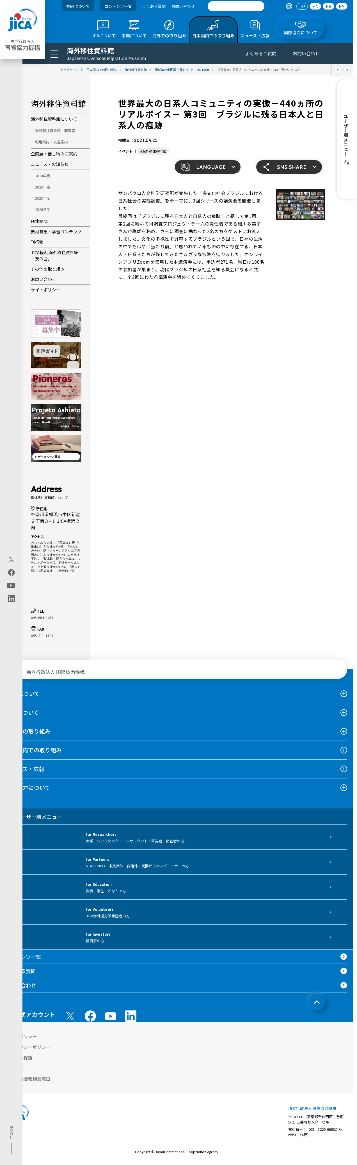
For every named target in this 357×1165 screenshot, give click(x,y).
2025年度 (42, 187)
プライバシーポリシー (28, 1047)
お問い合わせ (183, 6)
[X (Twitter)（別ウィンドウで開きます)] (11, 559)
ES (342, 6)
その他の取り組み (48, 269)
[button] (208, 167)
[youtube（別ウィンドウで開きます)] (11, 585)
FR (329, 6)
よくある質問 (154, 6)
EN (315, 6)
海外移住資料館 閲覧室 (55, 130)
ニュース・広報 (25, 769)
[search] (236, 6)
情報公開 (15, 1068)
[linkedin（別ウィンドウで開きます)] (11, 598)
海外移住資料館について (54, 119)
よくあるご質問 (260, 53)
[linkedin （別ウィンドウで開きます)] (130, 1016)
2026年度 (42, 209)
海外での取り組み (28, 731)
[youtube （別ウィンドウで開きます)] (110, 1016)
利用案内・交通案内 (51, 141)
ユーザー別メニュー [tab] (34, 816)
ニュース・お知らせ (49, 164)
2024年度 (42, 175)
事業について (22, 712)
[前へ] (338, 69)
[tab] (289, 6)
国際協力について (28, 787)
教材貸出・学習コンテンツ (56, 232)
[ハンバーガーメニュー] (54, 53)
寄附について (78, 6)
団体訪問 (39, 221)
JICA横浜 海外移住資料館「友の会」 (54, 255)
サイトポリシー (45, 290)
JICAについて (23, 694)
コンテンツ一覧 (118, 6)
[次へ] (347, 69)
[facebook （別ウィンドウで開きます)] (90, 1016)
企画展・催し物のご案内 (54, 154)
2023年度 (42, 198)
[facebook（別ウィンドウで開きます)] (11, 572)
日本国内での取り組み (34, 750)
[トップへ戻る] (316, 1002)
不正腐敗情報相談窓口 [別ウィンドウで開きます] (28, 1079)
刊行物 (37, 242)
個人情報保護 (19, 1057)
